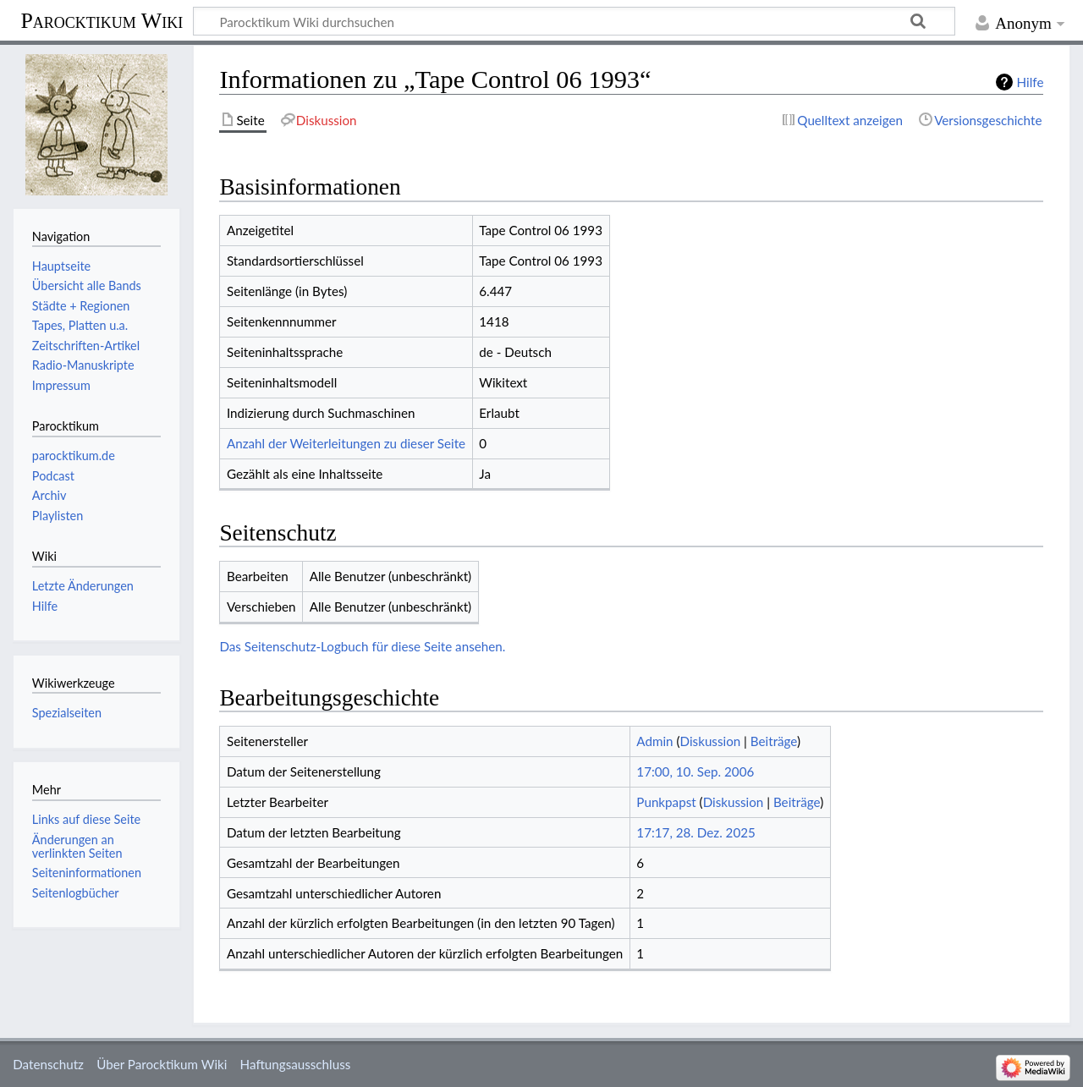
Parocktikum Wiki (101, 19)
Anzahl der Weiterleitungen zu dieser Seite (346, 443)
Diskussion (710, 741)
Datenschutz (48, 1064)
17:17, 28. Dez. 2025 (696, 832)
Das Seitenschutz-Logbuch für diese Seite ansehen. (362, 646)
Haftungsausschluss (295, 1064)
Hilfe (1030, 82)
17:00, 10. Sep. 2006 (695, 771)
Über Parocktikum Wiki (161, 1064)
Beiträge (773, 741)
